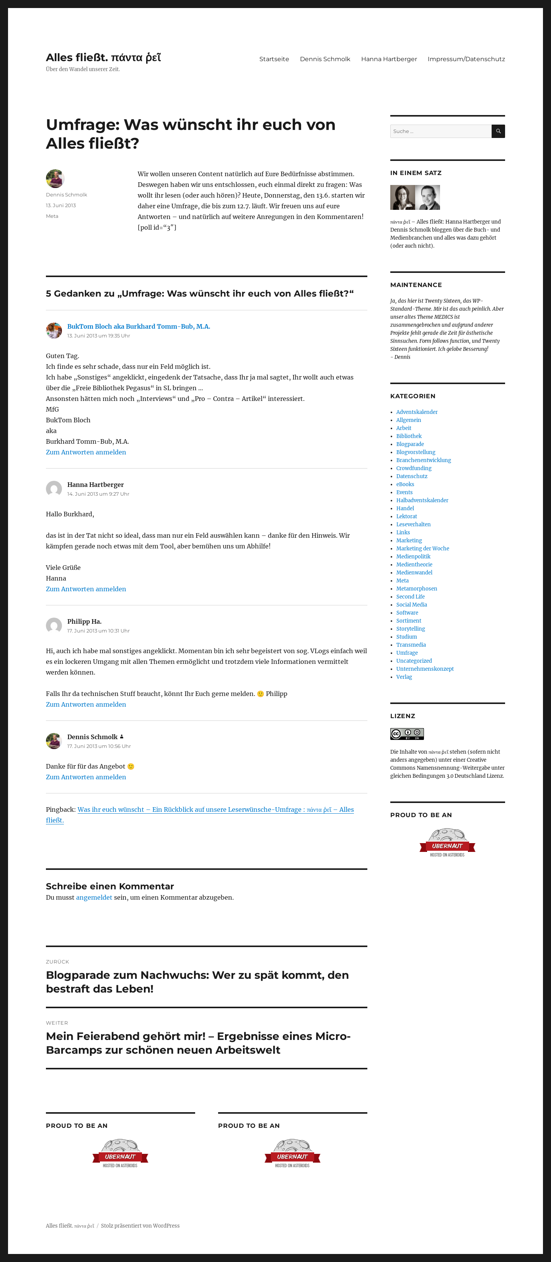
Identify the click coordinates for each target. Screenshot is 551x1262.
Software (407, 613)
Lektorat (406, 516)
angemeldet (94, 897)
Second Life (410, 597)
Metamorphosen (416, 589)
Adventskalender (417, 412)
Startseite (274, 59)
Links (403, 532)
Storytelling (410, 629)
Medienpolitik (413, 556)
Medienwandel (414, 572)
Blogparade (410, 444)
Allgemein (408, 420)
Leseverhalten (413, 524)
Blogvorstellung (415, 452)
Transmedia (411, 645)
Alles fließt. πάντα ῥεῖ (103, 57)
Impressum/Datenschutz (466, 59)
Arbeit (403, 428)
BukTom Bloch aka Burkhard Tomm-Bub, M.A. (138, 326)
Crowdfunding (414, 468)
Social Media (411, 605)
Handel (405, 508)
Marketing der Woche (422, 548)
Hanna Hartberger (389, 59)
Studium (406, 637)
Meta (52, 216)
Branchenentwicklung (423, 460)
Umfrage (407, 653)
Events (404, 492)
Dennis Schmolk (325, 59)
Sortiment (408, 621)
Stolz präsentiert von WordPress (140, 1226)
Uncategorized (414, 661)
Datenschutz (411, 476)
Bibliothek (409, 436)
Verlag (404, 677)
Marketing (409, 540)
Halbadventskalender (422, 500)
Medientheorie (414, 564)
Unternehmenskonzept (425, 669)
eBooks (405, 484)
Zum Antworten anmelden (86, 452)
